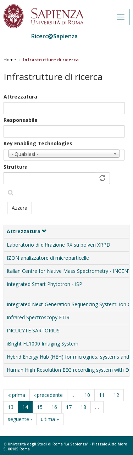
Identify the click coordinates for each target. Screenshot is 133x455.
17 (69, 407)
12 (116, 395)
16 (54, 407)
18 (83, 407)
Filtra (11, 193)
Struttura (16, 166)
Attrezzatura (20, 96)
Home (10, 60)
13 (10, 407)
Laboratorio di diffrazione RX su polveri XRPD (58, 244)
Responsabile (21, 120)
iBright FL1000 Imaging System (42, 343)
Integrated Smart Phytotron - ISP (44, 284)
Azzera (19, 207)
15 (40, 407)
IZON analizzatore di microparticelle (48, 257)
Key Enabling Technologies (38, 143)
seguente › (20, 419)
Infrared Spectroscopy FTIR (38, 317)
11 (102, 395)
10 (87, 395)
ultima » (50, 419)
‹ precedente (48, 395)
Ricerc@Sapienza (54, 36)
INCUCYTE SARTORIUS (33, 330)
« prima (16, 395)
